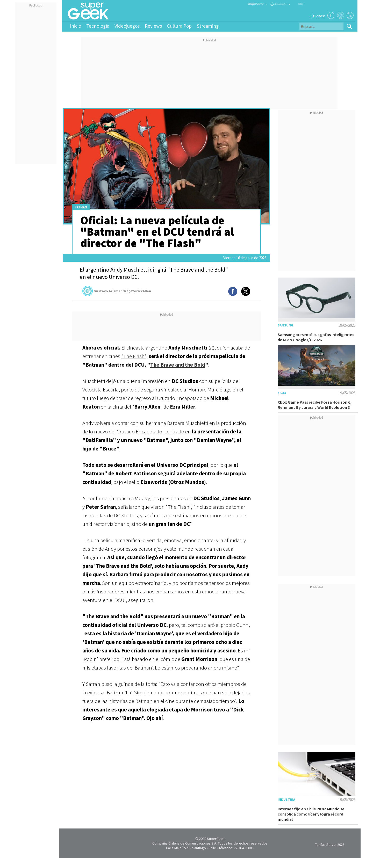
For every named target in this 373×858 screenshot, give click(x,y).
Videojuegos (127, 26)
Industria (286, 799)
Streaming (208, 26)
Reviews (153, 26)
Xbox (282, 393)
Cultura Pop (179, 26)
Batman (81, 207)
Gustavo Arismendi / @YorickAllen (116, 291)
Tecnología (97, 26)
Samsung (285, 325)
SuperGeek (216, 838)
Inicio (75, 26)
